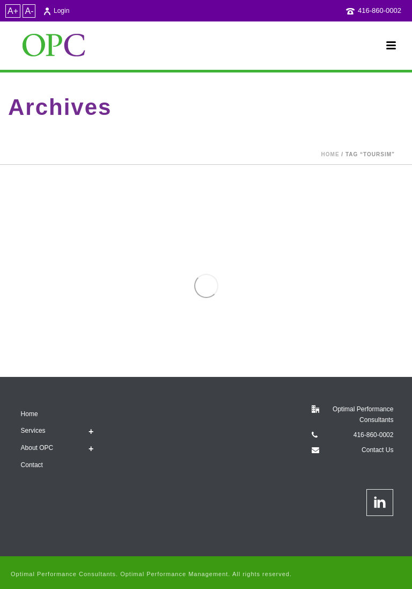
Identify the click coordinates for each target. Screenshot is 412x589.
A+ (13, 11)
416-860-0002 (379, 10)
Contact (32, 465)
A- (29, 11)
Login (56, 10)
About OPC (37, 448)
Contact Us (377, 450)
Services (33, 430)
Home (330, 154)
